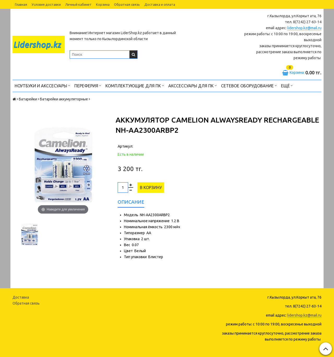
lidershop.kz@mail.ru (304, 28)
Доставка (21, 297)
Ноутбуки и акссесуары (42, 85)
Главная (21, 4)
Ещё (287, 85)
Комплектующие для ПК (134, 85)
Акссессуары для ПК (192, 85)
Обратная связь (127, 4)
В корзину (151, 187)
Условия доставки (46, 4)
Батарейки (28, 99)
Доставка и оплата (159, 4)
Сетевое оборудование (249, 85)
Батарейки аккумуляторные (64, 99)
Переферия (87, 85)
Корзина (103, 4)
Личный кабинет (78, 4)
